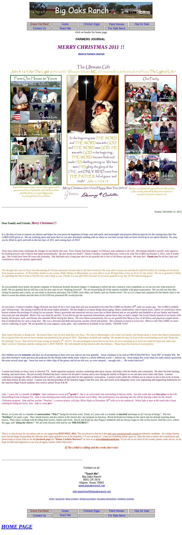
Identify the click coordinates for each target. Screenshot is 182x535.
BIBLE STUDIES (72, 499)
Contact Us (39, 28)
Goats (65, 24)
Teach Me (65, 28)
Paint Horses (116, 24)
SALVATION (60, 499)
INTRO (51, 499)
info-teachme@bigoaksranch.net (92, 491)
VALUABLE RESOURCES (106, 499)
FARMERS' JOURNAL (126, 499)
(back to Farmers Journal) (91, 54)
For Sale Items (116, 28)
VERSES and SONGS (87, 499)
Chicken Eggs (92, 24)
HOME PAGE (16, 527)
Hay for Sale (142, 24)
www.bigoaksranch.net (91, 485)
